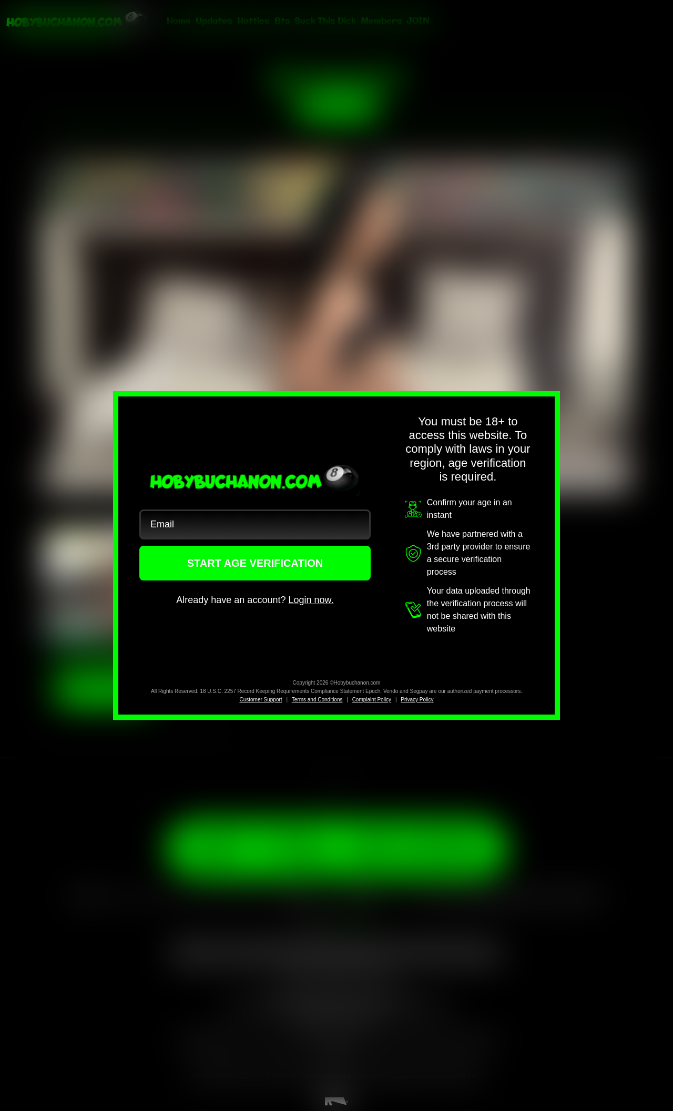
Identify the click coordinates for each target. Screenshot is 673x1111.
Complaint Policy (371, 699)
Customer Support (260, 699)
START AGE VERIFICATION (255, 563)
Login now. (310, 600)
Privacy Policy (417, 699)
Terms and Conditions (317, 699)
